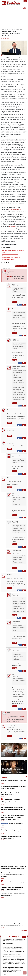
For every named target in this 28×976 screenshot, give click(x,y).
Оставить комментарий (20, 265)
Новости (4, 777)
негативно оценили (17, 235)
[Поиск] (23, 8)
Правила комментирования (17, 968)
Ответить (14, 302)
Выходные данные (7, 967)
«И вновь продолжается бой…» (10, 254)
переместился (12, 226)
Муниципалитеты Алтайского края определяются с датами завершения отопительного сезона (11, 257)
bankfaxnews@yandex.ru (8, 943)
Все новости (24, 930)
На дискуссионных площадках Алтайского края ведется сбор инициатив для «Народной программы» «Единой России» (12, 817)
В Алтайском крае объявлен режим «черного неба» (13, 780)
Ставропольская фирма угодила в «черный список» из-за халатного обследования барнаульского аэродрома (13, 874)
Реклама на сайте (12, 971)
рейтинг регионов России (14, 209)
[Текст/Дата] (25, 8)
